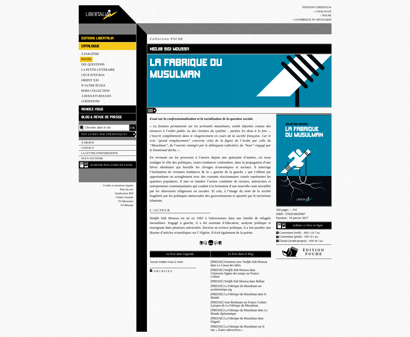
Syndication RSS (124, 193)
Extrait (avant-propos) (301, 241)
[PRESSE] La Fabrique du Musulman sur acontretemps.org (236, 287)
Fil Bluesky (127, 205)
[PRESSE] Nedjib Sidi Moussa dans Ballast (238, 281)
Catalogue (323, 11)
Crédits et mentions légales (118, 185)
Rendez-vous (92, 109)
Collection (167, 39)
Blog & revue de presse (101, 117)
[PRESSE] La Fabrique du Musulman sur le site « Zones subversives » (238, 328)
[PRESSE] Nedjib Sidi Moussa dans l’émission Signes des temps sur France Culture (235, 273)
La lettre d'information (99, 153)
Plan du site (127, 189)
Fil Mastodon (126, 201)
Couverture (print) (298, 236)
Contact (87, 147)
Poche (326, 15)
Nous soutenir (92, 158)
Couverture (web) (299, 232)
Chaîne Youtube (124, 197)
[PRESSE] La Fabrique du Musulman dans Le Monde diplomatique (239, 312)
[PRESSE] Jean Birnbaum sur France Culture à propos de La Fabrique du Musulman (239, 304)
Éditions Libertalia (316, 7)
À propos (87, 142)
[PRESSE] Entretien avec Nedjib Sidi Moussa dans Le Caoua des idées (239, 263)
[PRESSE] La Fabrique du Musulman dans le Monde (238, 296)
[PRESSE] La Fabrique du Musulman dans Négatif (237, 320)
